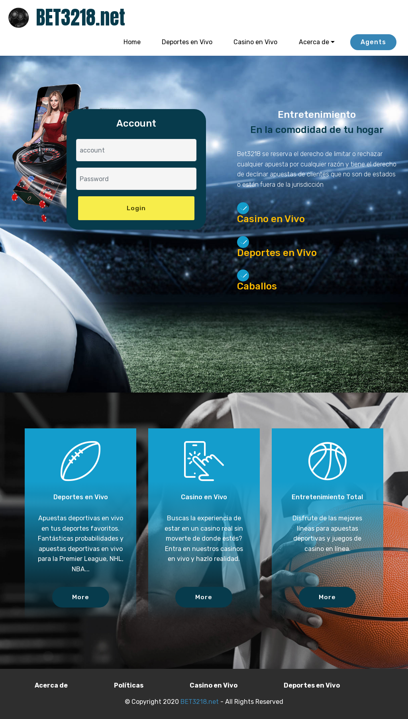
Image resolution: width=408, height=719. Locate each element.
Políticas (128, 685)
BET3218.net (80, 17)
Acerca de (314, 42)
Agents (373, 42)
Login (136, 208)
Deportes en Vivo (187, 42)
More (80, 597)
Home (132, 42)
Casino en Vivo (255, 42)
